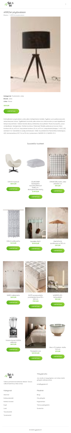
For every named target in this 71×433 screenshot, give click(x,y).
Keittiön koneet (8, 401)
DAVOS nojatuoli (13, 182)
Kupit (5, 405)
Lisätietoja (11, 111)
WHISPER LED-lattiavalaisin (57, 296)
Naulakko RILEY (35, 241)
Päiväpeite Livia (35, 351)
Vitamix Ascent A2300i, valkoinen (13, 341)
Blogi (38, 395)
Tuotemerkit (16, 96)
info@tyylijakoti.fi (42, 384)
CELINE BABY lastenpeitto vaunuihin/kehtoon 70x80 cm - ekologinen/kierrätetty (35, 185)
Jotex (22, 96)
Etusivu (6, 15)
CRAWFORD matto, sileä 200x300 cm (57, 183)
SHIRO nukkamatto (13, 295)
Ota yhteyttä (41, 398)
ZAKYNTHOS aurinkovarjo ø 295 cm (57, 242)
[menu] (65, 4)
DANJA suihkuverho (13, 241)
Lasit (5, 408)
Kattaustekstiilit (8, 398)
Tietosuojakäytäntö (43, 405)
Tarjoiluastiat (8, 412)
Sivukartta (40, 408)
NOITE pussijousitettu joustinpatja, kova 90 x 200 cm (35, 297)
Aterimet (6, 395)
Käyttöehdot (41, 401)
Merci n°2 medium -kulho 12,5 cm (57, 348)
